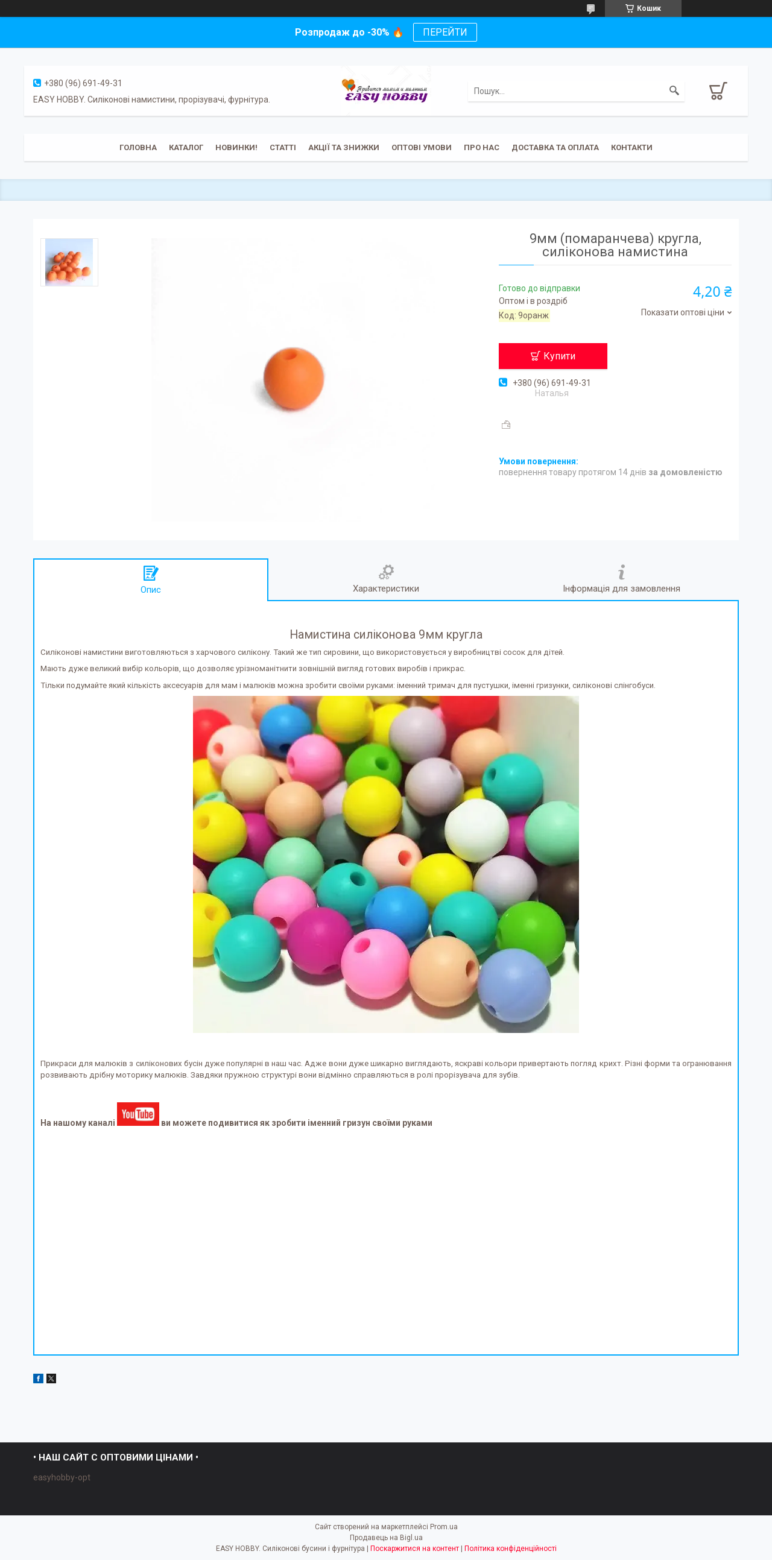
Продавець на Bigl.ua (386, 1537)
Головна (138, 147)
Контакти (632, 147)
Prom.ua (444, 1527)
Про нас (481, 147)
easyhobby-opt (61, 1477)
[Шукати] (674, 91)
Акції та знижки (343, 147)
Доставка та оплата (555, 147)
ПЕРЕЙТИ (445, 32)
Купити (559, 356)
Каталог (186, 147)
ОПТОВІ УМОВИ (421, 147)
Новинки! (236, 147)
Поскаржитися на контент (414, 1548)
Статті (283, 147)
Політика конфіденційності (510, 1548)
